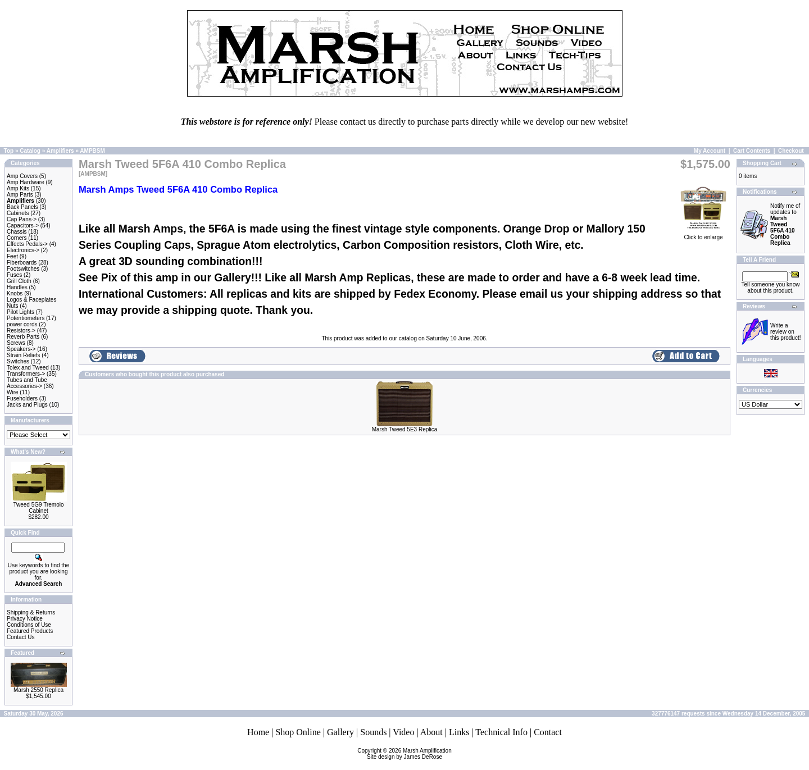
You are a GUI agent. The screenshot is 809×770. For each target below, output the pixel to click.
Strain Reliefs (23, 355)
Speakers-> (21, 349)
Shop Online (297, 732)
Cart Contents (751, 151)
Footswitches (23, 269)
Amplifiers (60, 151)
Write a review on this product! (785, 331)
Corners (17, 238)
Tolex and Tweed (28, 368)
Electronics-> (23, 250)
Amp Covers (22, 176)
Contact (548, 732)
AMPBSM (92, 151)
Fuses (14, 275)
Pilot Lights (20, 312)
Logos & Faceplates (31, 300)
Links (459, 732)
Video (403, 732)
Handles (17, 287)
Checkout (791, 151)
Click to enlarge (703, 234)
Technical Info (501, 732)
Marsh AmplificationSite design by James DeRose (409, 754)
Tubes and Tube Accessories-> (27, 383)
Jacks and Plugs (27, 405)
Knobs (14, 293)
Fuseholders (22, 398)
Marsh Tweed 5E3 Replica (405, 429)
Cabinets (18, 213)
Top (9, 151)
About (431, 732)
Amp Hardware (25, 182)
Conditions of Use (29, 625)
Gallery (340, 732)
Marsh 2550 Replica (38, 690)
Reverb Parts (23, 337)
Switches (18, 361)
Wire (13, 392)
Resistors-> (21, 330)
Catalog (30, 151)
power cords (22, 324)
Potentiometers (25, 318)
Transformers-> (26, 374)
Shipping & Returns (31, 612)
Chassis (17, 232)
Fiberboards (22, 262)
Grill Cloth (19, 281)
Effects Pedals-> (27, 244)
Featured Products (30, 631)
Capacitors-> (23, 225)
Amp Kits (18, 188)
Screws (16, 343)
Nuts (13, 306)
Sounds (373, 732)
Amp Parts (20, 195)
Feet (12, 256)
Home (258, 732)
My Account (709, 151)
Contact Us (20, 637)
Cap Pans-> (22, 219)
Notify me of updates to (785, 224)
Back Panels (22, 207)
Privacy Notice (25, 619)
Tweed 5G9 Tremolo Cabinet (38, 508)
